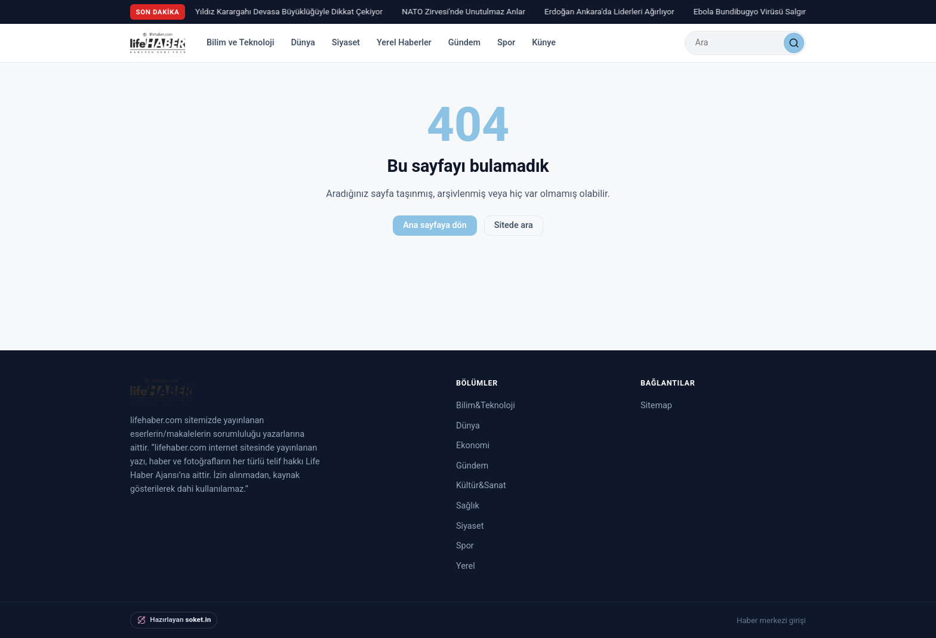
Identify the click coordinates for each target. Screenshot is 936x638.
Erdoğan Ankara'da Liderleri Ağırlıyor (611, 11)
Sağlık (467, 506)
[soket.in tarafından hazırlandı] (173, 620)
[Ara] (794, 43)
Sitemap (656, 405)
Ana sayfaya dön (434, 225)
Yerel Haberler (404, 43)
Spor (506, 43)
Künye (544, 43)
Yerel (465, 566)
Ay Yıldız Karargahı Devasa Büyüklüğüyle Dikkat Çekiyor (285, 11)
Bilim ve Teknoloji (241, 43)
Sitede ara (513, 225)
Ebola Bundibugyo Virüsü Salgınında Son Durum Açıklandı (798, 11)
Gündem (464, 43)
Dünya (303, 43)
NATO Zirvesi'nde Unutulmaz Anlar (465, 11)
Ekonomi (472, 445)
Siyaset (346, 43)
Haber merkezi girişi (771, 620)
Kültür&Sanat (481, 485)
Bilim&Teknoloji (485, 405)
